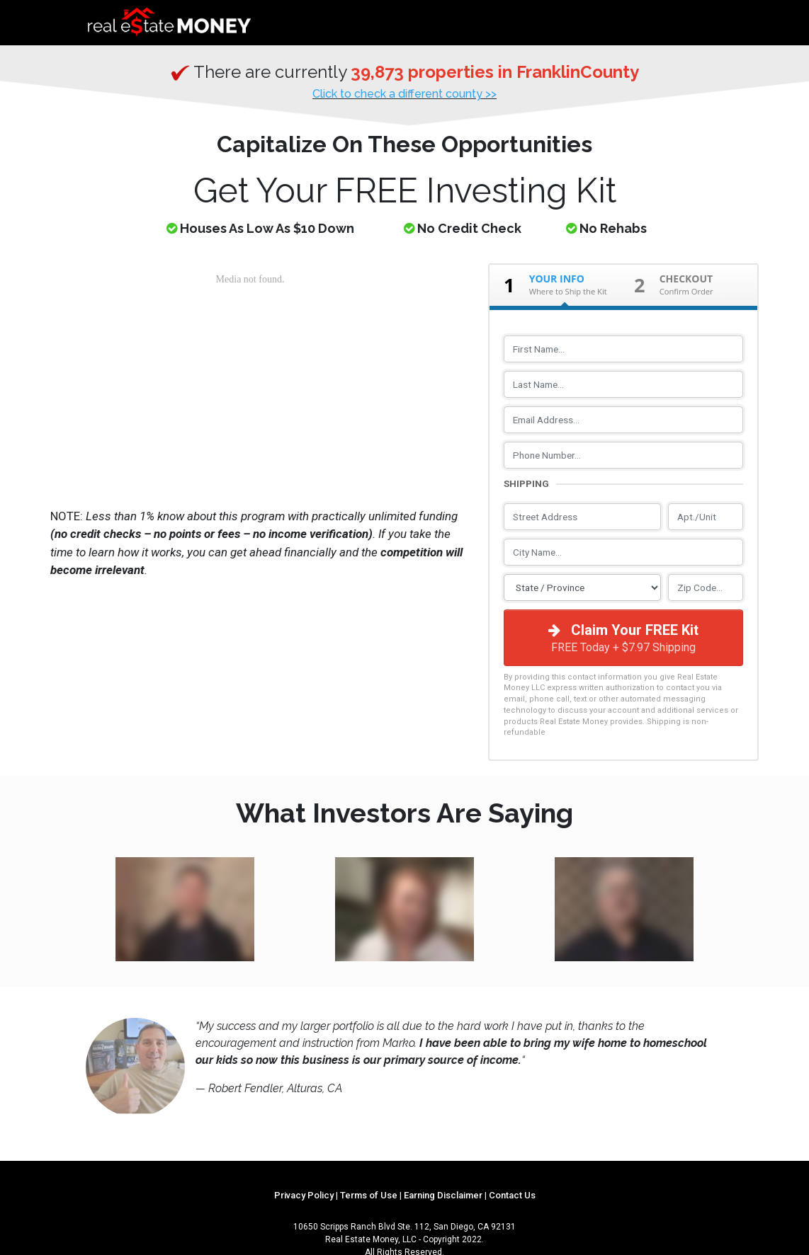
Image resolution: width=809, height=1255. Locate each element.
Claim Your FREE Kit (623, 638)
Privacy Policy (304, 1195)
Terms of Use (368, 1195)
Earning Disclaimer (443, 1195)
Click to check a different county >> (404, 94)
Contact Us (512, 1195)
